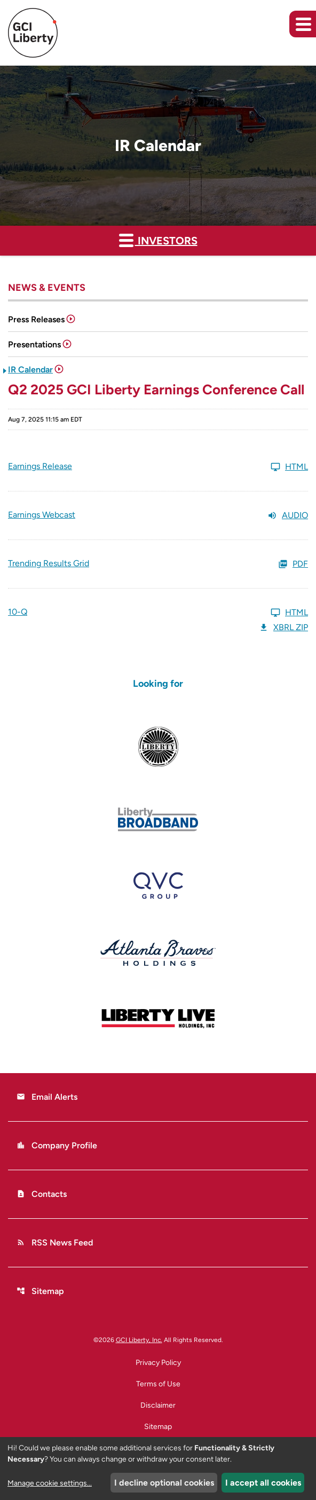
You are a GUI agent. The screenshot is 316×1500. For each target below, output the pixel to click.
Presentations (34, 344)
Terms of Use (158, 1384)
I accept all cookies (263, 1483)
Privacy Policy (158, 1363)
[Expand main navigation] (302, 24)
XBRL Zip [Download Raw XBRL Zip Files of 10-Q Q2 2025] (283, 627)
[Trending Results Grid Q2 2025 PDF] (158, 564)
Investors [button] (158, 240)
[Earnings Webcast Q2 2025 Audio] (158, 515)
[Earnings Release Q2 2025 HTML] (158, 467)
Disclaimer (158, 1405)
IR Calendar (30, 369)
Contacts (42, 1194)
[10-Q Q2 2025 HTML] (158, 612)
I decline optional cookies (164, 1483)
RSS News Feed (55, 1242)
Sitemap (40, 1291)
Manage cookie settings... (49, 1483)
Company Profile (57, 1145)
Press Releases (36, 319)
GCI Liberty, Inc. (139, 1340)
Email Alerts (47, 1097)
